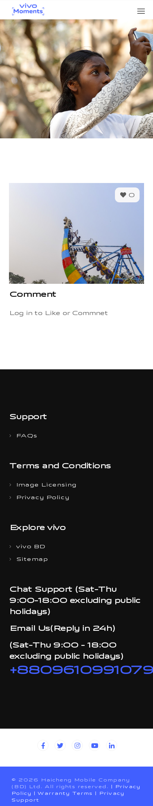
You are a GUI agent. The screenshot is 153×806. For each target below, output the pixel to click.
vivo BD (30, 547)
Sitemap (32, 560)
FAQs (26, 436)
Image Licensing (46, 485)
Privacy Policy (42, 498)
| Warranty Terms (63, 794)
